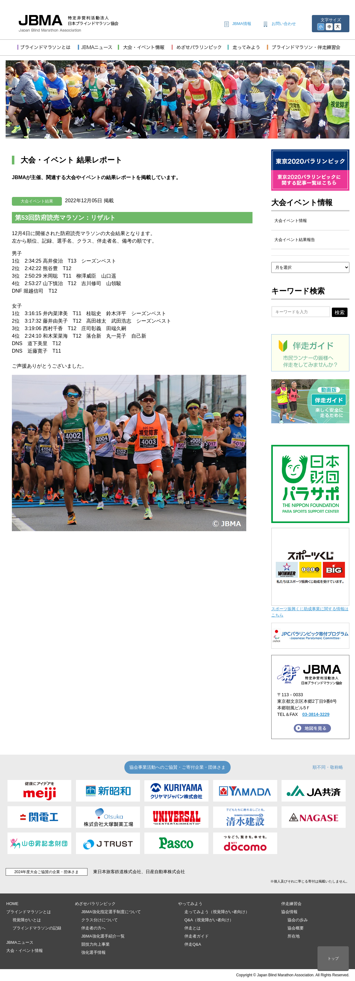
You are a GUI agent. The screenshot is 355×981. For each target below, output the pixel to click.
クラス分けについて (99, 920)
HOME (12, 903)
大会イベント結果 (37, 201)
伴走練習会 (291, 903)
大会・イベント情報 (24, 950)
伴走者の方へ (93, 928)
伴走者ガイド (196, 936)
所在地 (294, 936)
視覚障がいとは (26, 920)
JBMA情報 (241, 23)
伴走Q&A (192, 944)
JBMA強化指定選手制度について (111, 911)
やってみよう (190, 903)
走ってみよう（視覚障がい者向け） (216, 911)
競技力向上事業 (95, 944)
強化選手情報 (93, 952)
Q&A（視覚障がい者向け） (208, 920)
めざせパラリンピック (95, 903)
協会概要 (296, 928)
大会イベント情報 (301, 202)
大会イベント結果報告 (294, 239)
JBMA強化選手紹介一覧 (103, 936)
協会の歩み (298, 920)
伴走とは (192, 928)
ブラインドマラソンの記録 (36, 928)
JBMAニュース (19, 942)
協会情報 (289, 911)
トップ (333, 958)
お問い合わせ (284, 23)
